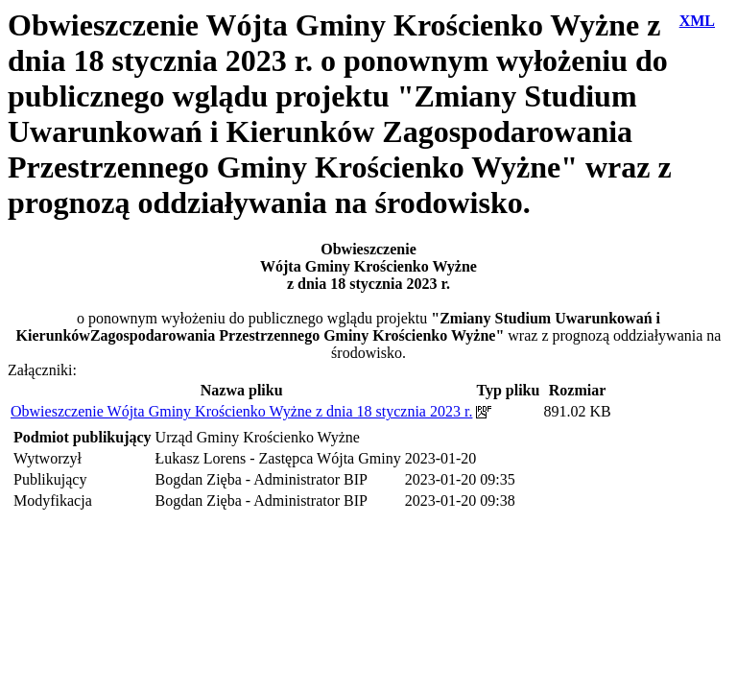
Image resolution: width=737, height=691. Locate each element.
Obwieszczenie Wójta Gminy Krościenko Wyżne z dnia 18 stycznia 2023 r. (241, 411)
